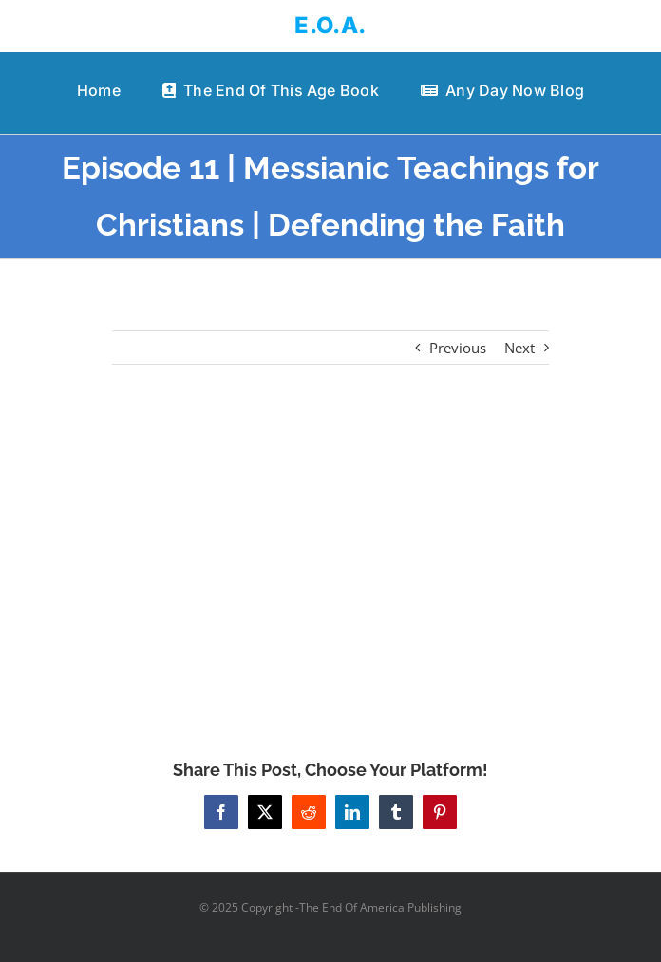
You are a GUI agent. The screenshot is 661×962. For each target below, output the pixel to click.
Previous (457, 347)
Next (519, 347)
